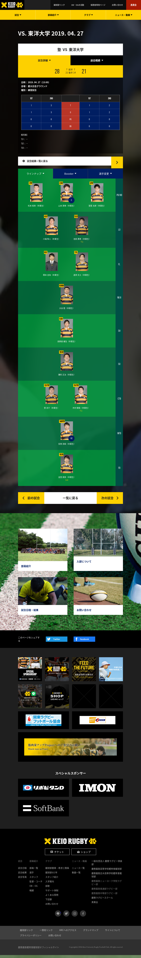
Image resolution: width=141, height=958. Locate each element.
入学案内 (49, 884)
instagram (75, 916)
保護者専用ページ (106, 5)
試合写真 (22, 879)
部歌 (47, 888)
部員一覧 (33, 870)
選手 (31, 875)
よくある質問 (51, 897)
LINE (60, 915)
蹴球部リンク (77, 5)
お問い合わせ (121, 5)
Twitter (56, 642)
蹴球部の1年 (51, 875)
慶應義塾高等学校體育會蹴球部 (106, 871)
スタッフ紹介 (51, 879)
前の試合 (33, 500)
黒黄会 (134, 5)
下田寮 (48, 902)
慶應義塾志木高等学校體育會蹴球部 (106, 878)
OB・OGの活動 (91, 5)
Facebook (84, 642)
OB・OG (33, 888)
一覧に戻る (70, 500)
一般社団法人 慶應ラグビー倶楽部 (106, 865)
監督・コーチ (35, 884)
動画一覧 (76, 875)
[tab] (44, 60)
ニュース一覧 (78, 870)
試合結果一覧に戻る (41, 162)
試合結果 (22, 875)
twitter (66, 916)
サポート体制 (51, 893)
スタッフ (33, 879)
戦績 (31, 893)
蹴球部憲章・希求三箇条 (57, 870)
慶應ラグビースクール (102, 900)
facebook (83, 916)
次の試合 (107, 500)
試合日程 (22, 870)
